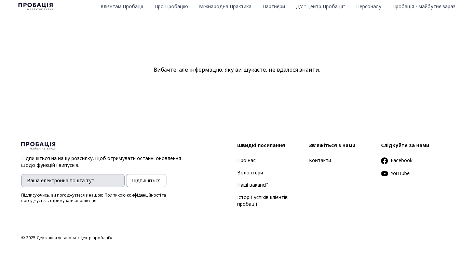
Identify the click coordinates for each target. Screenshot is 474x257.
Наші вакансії (252, 185)
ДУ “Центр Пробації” (320, 6)
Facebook (396, 160)
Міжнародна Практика (225, 6)
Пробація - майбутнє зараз (424, 6)
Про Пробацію (171, 6)
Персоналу (368, 6)
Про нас (246, 160)
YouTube (395, 173)
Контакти (320, 160)
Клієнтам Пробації (122, 6)
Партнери (273, 6)
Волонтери (250, 172)
